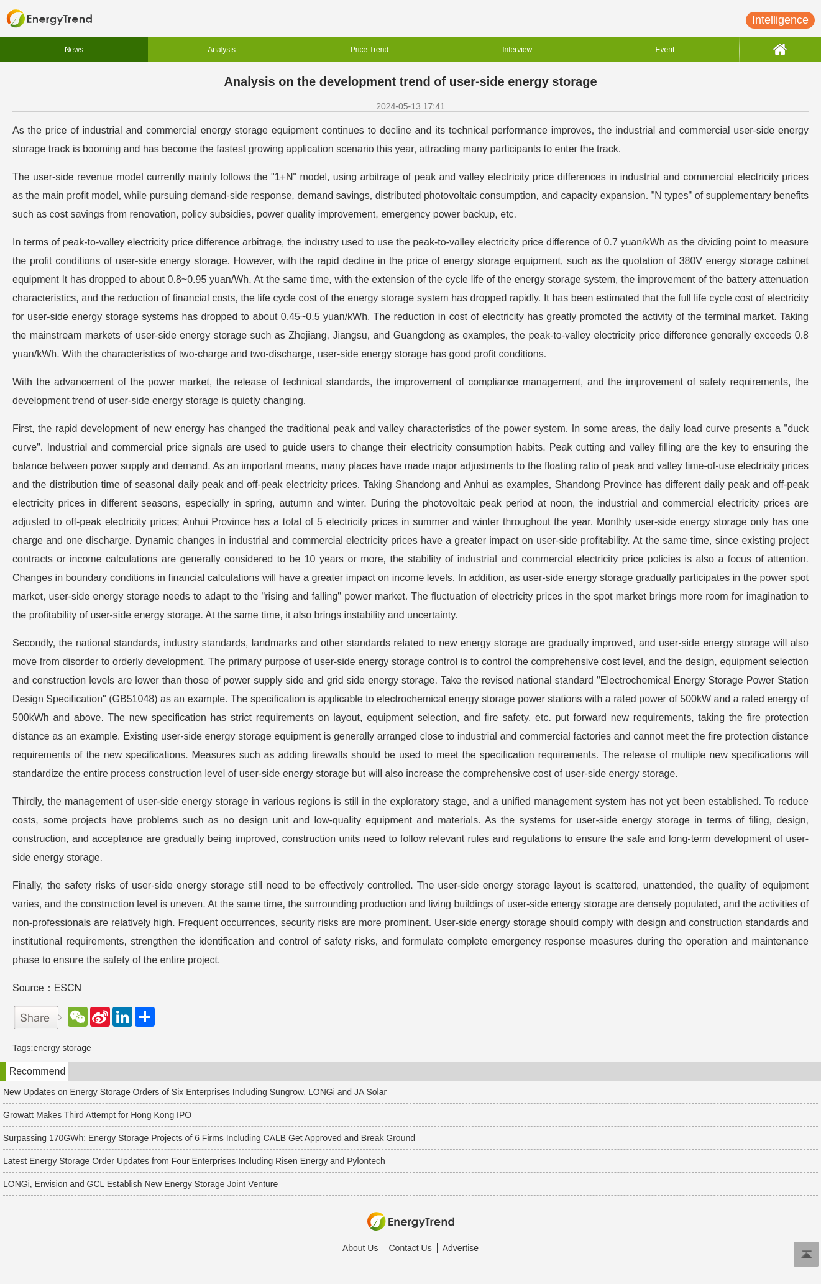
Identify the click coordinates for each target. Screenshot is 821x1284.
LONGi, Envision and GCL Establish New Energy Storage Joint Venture (140, 1184)
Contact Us (409, 1248)
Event (665, 49)
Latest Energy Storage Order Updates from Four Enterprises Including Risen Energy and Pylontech (194, 1161)
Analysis (222, 49)
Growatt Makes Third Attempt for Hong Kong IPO (97, 1115)
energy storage (62, 1048)
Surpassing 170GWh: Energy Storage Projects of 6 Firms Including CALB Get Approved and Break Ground (209, 1138)
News (74, 49)
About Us (360, 1248)
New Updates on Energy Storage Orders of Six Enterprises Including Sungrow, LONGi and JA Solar (195, 1092)
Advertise (461, 1248)
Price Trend (369, 49)
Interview (517, 49)
